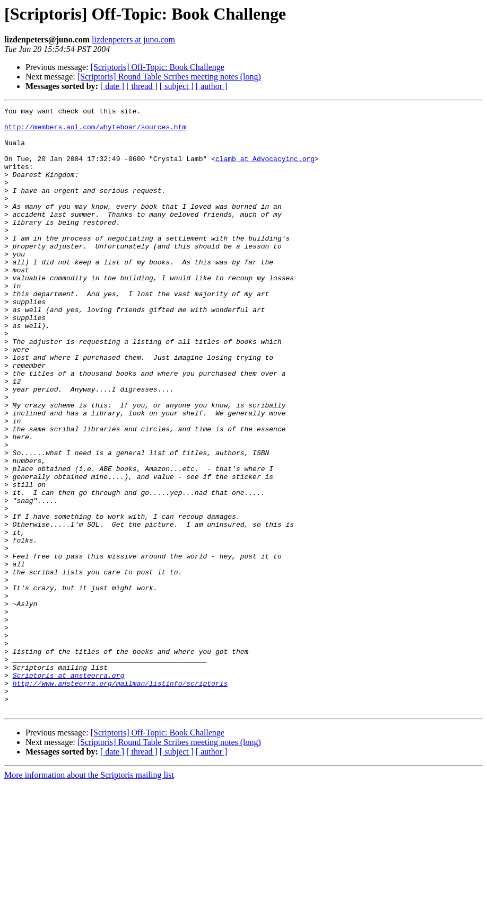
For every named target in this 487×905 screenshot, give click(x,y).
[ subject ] (177, 86)
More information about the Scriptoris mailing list (89, 895)
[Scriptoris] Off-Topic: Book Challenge (157, 67)
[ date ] (112, 86)
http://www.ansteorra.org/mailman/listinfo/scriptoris (120, 799)
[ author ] (212, 86)
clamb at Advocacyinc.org (265, 169)
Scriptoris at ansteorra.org (69, 789)
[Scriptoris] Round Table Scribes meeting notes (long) (169, 76)
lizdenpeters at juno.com (133, 39)
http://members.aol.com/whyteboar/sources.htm (95, 131)
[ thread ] (142, 86)
